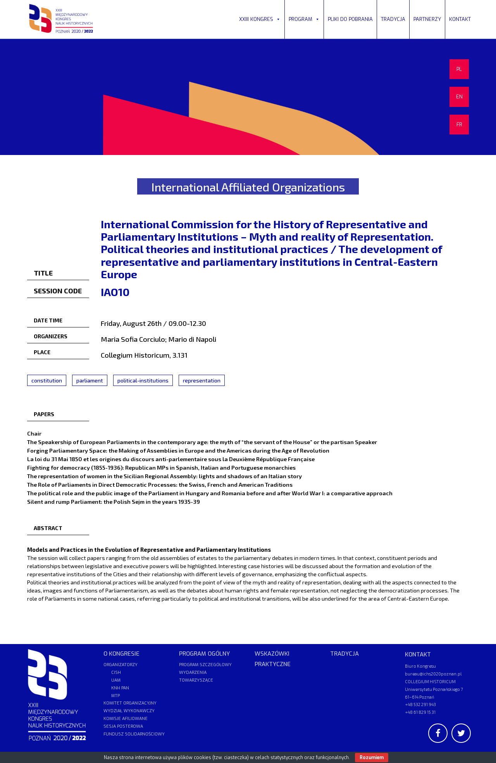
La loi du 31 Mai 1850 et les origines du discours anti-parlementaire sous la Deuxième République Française (171, 458)
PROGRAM (304, 19)
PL (459, 69)
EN (459, 96)
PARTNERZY (427, 19)
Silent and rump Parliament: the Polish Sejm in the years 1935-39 (113, 501)
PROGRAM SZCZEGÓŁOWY (205, 665)
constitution (46, 380)
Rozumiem (372, 757)
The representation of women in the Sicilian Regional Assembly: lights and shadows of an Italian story (164, 475)
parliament (89, 380)
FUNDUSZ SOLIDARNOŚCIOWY (134, 734)
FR (459, 124)
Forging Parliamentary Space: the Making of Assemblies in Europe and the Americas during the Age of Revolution (178, 450)
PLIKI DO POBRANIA (350, 19)
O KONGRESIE (121, 654)
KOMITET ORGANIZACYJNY (130, 703)
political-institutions (143, 380)
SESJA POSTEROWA (123, 726)
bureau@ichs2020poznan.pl (433, 673)
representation (201, 380)
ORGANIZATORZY (120, 665)
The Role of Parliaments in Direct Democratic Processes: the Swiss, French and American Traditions (160, 484)
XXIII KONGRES (260, 19)
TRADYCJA (393, 19)
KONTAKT (460, 19)
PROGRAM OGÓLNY (204, 654)
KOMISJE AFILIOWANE (125, 719)
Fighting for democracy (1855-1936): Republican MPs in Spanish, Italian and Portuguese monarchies (161, 467)
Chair (34, 433)
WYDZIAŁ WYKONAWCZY (129, 711)
